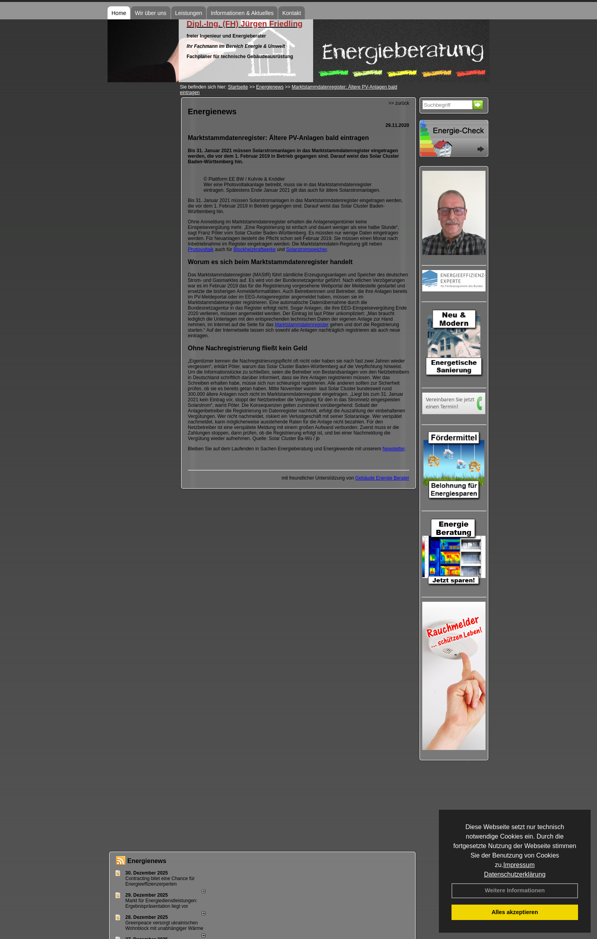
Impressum (519, 865)
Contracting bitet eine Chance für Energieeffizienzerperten (160, 881)
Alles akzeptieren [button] (514, 912)
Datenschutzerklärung (515, 874)
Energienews (146, 861)
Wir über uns (150, 13)
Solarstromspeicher (306, 249)
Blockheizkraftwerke (254, 249)
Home (118, 13)
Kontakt (291, 13)
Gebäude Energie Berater (382, 478)
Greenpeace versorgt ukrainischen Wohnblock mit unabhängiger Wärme (164, 925)
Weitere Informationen (515, 890)
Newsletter (393, 449)
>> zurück (398, 103)
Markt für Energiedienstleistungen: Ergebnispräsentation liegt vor (161, 903)
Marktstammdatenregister (302, 324)
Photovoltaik (200, 249)
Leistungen (188, 13)
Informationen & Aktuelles (242, 13)
